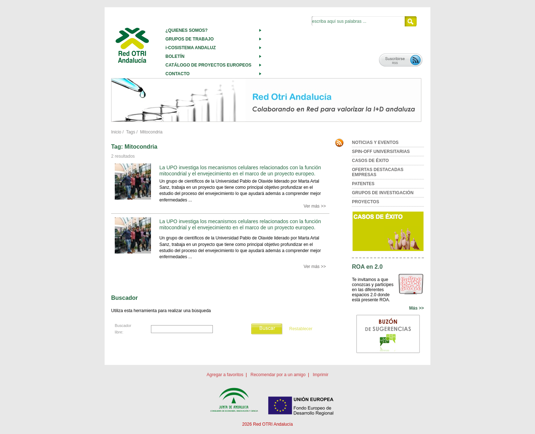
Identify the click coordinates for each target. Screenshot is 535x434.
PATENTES (363, 183)
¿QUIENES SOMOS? (186, 30)
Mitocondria (151, 132)
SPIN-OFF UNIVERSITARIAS (381, 151)
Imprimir (320, 374)
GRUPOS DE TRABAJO (189, 39)
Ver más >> (315, 206)
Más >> (416, 308)
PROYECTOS (365, 201)
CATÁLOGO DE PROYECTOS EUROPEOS (208, 65)
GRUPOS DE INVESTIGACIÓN (382, 192)
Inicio (116, 132)
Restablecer (300, 328)
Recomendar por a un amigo (278, 374)
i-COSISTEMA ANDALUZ (190, 47)
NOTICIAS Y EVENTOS (375, 142)
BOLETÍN (175, 56)
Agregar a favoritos (225, 374)
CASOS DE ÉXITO (370, 160)
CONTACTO (177, 73)
